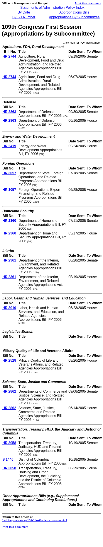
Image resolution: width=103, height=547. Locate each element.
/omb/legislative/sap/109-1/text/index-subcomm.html (34, 520)
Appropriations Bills (74, 12)
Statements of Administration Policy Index (52, 7)
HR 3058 (9, 443)
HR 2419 (9, 146)
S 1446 (8, 459)
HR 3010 (9, 308)
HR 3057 (9, 173)
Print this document (88, 3)
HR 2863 (9, 112)
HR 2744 (9, 56)
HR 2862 (9, 391)
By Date (24, 12)
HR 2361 (9, 260)
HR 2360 (9, 220)
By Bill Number (23, 17)
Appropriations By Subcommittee (74, 17)
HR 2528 (9, 360)
